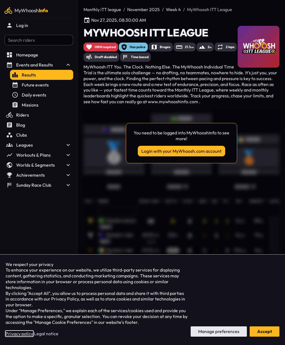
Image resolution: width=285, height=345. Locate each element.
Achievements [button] (39, 175)
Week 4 (173, 9)
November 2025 (143, 9)
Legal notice (46, 333)
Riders (17, 115)
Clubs (16, 135)
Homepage (22, 54)
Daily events (29, 95)
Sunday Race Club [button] (39, 185)
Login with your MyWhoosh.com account (181, 151)
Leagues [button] (39, 145)
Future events (30, 85)
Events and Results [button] (39, 64)
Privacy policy (19, 333)
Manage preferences (218, 331)
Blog (15, 125)
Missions (25, 105)
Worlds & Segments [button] (39, 165)
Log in (17, 25)
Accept (264, 331)
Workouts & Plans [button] (39, 155)
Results (24, 75)
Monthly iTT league (102, 9)
